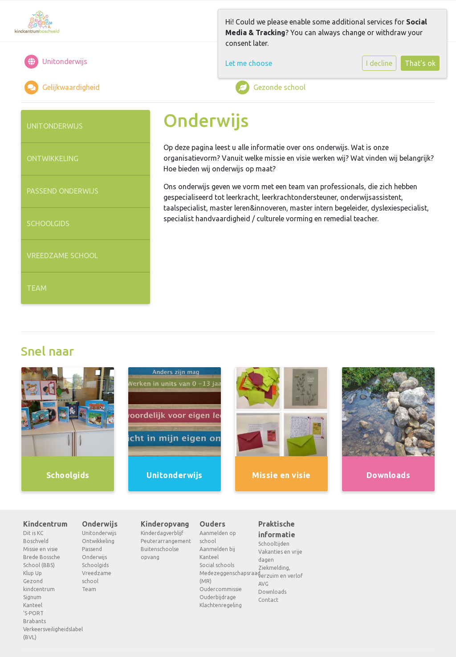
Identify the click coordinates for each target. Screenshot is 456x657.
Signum (32, 597)
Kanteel (32, 605)
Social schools (217, 565)
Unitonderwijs (55, 126)
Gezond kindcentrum (39, 585)
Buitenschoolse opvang (160, 553)
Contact (268, 600)
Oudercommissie (221, 589)
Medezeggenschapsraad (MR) (222, 577)
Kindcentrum (45, 524)
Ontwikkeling (52, 158)
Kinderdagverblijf (162, 533)
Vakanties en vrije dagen (280, 556)
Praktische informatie (276, 529)
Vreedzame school (62, 255)
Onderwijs (100, 524)
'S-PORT (33, 613)
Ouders (212, 524)
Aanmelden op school (218, 537)
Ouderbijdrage (218, 597)
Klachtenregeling (221, 605)
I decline (379, 63)
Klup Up (32, 573)
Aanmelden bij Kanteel (217, 553)
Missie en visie (40, 549)
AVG (263, 584)
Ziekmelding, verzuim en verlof (280, 572)
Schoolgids (48, 223)
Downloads (272, 592)
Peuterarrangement (163, 541)
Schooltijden (273, 544)
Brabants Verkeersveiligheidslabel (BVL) (46, 629)
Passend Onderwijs (62, 191)
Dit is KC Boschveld (36, 537)
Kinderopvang (163, 524)
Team (37, 288)
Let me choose (248, 63)
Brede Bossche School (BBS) (41, 561)
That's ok (420, 63)
